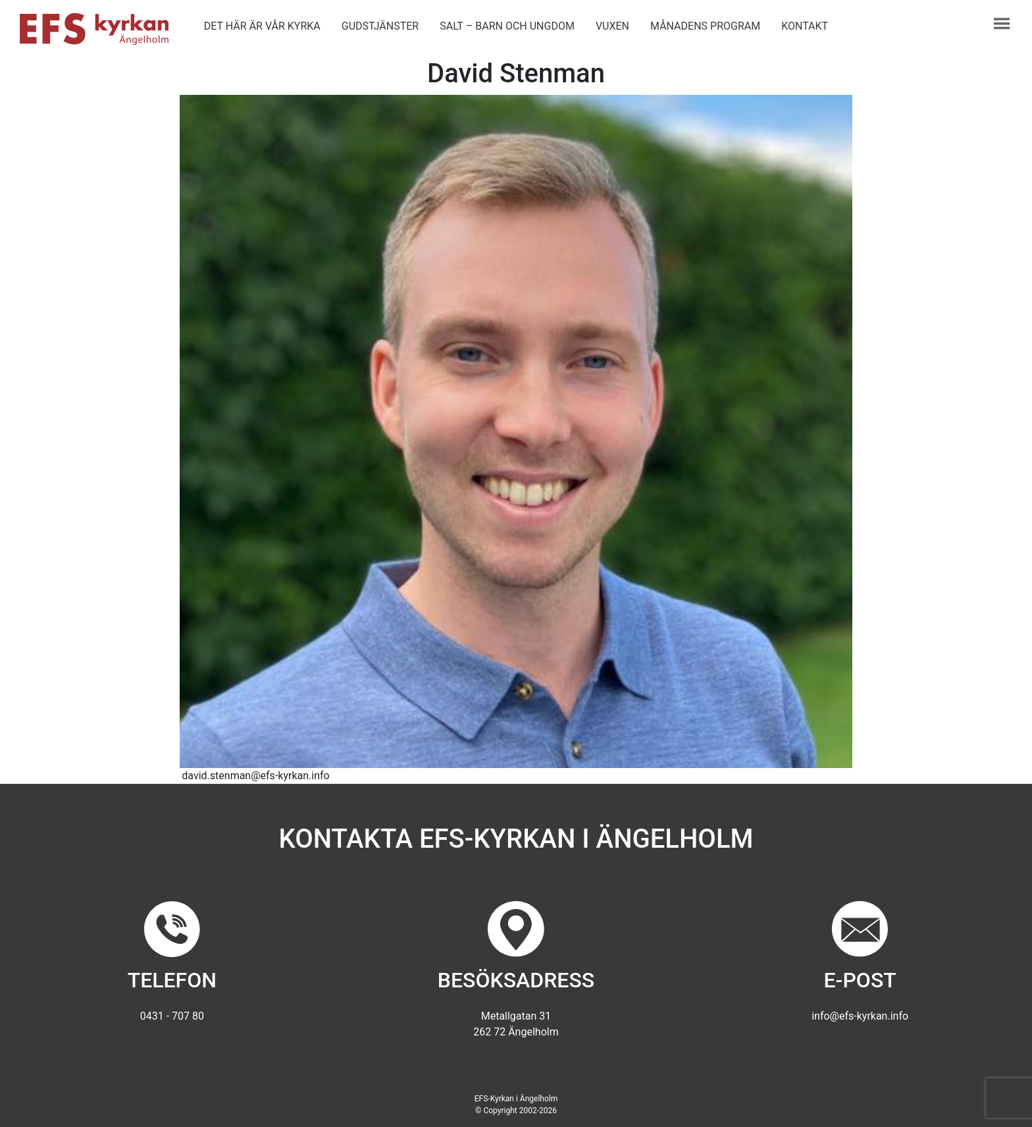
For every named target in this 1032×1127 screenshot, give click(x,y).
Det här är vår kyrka (262, 26)
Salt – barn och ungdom (507, 26)
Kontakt (804, 26)
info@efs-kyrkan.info (860, 1016)
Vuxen (612, 26)
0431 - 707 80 (172, 1016)
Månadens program (705, 26)
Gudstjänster (380, 26)
